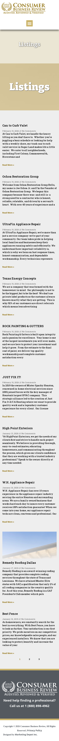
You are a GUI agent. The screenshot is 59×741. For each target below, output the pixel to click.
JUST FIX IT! (11, 377)
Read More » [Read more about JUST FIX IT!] (8, 416)
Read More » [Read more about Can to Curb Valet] (8, 165)
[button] (29, 23)
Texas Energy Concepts (19, 278)
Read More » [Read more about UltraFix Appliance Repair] (8, 267)
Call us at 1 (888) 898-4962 (29, 706)
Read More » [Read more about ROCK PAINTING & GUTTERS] (8, 365)
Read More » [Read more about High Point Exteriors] (8, 471)
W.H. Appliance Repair (18, 482)
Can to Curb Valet (15, 125)
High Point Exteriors (17, 428)
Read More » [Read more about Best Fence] (8, 653)
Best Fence (10, 614)
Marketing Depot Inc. (26, 734)
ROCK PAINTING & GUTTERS (23, 326)
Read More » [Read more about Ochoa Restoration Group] (8, 212)
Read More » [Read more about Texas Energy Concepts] (8, 314)
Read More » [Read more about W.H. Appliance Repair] (8, 522)
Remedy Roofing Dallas (19, 563)
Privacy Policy (34, 730)
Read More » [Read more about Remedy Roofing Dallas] (8, 602)
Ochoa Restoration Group (20, 176)
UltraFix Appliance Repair (21, 224)
